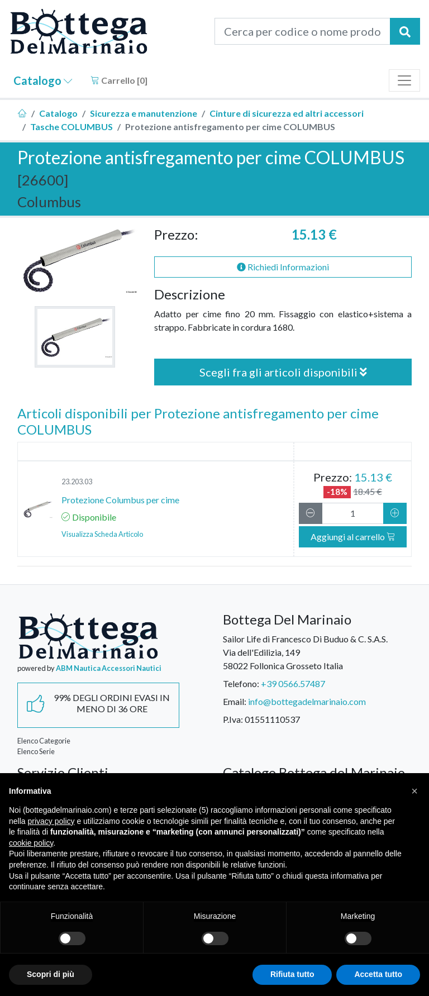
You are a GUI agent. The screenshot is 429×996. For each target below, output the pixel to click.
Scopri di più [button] (50, 974)
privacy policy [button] (50, 821)
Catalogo (43, 80)
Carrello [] (118, 80)
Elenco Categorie (43, 740)
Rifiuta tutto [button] (292, 974)
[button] (414, 791)
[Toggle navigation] (404, 80)
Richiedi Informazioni (283, 266)
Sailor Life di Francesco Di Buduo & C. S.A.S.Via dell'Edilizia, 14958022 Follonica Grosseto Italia (305, 652)
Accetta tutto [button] (378, 974)
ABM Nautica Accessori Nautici (108, 668)
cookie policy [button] (31, 842)
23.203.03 (76, 481)
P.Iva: (233, 719)
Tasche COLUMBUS (71, 126)
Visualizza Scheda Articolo (102, 534)
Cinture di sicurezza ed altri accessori (286, 113)
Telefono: (241, 683)
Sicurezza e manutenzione (143, 113)
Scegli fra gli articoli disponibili (283, 372)
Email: (234, 701)
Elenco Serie (36, 751)
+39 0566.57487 (293, 683)
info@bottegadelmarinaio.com (307, 701)
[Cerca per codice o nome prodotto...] (302, 31)
